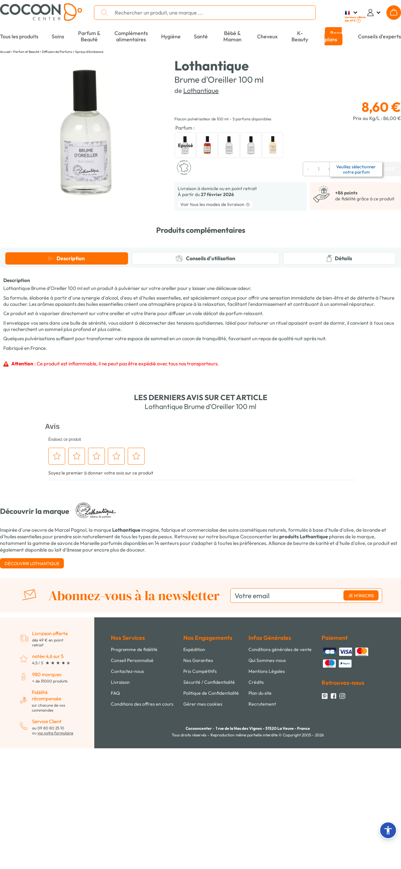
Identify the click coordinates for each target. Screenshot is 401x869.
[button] (388, 830)
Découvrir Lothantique (32, 689)
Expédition (194, 775)
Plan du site (260, 819)
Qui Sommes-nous (267, 786)
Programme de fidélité (134, 775)
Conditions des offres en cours (142, 830)
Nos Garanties (198, 786)
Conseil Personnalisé (132, 786)
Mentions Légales (266, 797)
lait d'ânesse (68, 675)
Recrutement (262, 830)
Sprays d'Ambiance (89, 52)
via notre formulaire (55, 858)
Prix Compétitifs (200, 797)
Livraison (120, 808)
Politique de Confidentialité (211, 819)
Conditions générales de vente (280, 775)
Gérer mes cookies (202, 830)
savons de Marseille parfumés (89, 669)
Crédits (256, 808)
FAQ (115, 819)
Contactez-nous (127, 797)
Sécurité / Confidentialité (209, 808)
